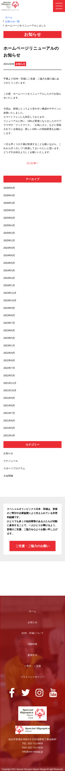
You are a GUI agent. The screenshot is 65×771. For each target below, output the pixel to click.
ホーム (8, 17)
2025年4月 (9, 225)
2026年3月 (9, 203)
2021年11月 (9, 383)
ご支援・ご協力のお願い (32, 546)
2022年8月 (9, 360)
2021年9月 (9, 398)
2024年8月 (9, 255)
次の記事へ (32, 163)
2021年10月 (9, 390)
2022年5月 (9, 375)
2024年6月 (9, 263)
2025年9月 (9, 210)
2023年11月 (9, 293)
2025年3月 (9, 233)
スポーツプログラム (14, 468)
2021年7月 (9, 413)
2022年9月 (9, 352)
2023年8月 (9, 315)
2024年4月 (9, 278)
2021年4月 (9, 435)
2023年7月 (9, 322)
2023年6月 (9, 330)
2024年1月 (9, 285)
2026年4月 (9, 195)
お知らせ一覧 (12, 21)
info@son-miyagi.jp (32, 751)
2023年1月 (9, 345)
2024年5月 (9, 270)
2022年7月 (9, 368)
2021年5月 (9, 428)
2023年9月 (9, 308)
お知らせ (8, 453)
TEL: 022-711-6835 (32, 743)
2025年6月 (9, 217)
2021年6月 (9, 420)
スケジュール (10, 460)
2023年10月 (9, 300)
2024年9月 (9, 247)
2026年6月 (9, 187)
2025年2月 (9, 240)
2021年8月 (9, 405)
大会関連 (8, 475)
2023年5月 (9, 338)
